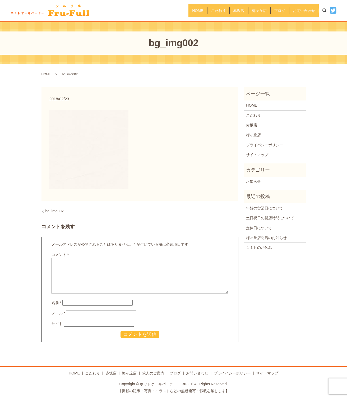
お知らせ (253, 181)
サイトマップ (257, 155)
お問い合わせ (302, 10)
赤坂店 (226, 10)
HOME (178, 10)
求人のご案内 (153, 373)
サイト (57, 324)
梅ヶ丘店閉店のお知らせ (266, 238)
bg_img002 (54, 211)
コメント (60, 255)
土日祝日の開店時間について (270, 218)
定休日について (259, 228)
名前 (56, 303)
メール (58, 313)
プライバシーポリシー (264, 145)
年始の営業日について (264, 208)
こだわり (202, 10)
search (327, 10)
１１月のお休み (259, 247)
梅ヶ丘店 (250, 10)
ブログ (274, 10)
